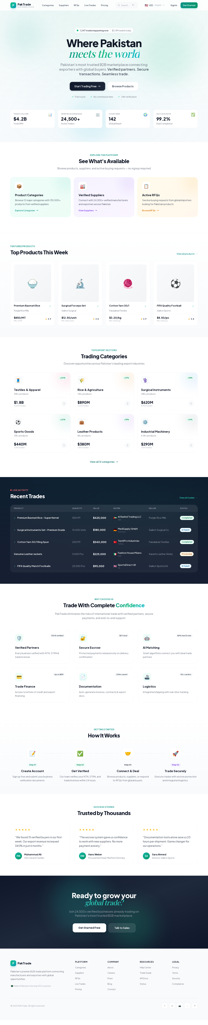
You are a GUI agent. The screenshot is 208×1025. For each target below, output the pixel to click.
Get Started (189, 5)
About (110, 972)
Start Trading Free (87, 86)
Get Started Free (89, 932)
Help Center (145, 972)
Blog (109, 988)
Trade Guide (145, 977)
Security (176, 983)
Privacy (175, 972)
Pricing (104, 5)
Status (143, 988)
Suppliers (64, 5)
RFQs (76, 5)
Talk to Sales (122, 932)
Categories (48, 5)
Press (110, 983)
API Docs (144, 983)
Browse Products (123, 86)
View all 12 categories (104, 466)
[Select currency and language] (155, 5)
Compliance (178, 988)
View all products (187, 254)
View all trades (189, 502)
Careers (111, 977)
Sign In (174, 5)
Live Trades (90, 5)
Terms (175, 977)
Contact (111, 994)
